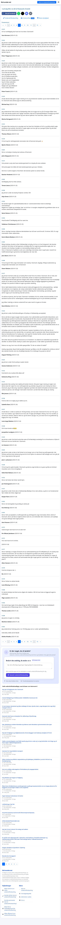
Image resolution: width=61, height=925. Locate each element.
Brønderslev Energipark (9, 856)
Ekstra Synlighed (43, 18)
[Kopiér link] (30, 13)
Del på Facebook (8, 13)
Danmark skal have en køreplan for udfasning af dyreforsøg (19, 716)
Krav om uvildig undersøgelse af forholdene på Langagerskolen (20, 769)
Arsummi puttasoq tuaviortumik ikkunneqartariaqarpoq (18, 812)
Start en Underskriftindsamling (47, 2)
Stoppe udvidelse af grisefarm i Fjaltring (13, 847)
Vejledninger (6, 886)
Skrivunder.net (6, 2)
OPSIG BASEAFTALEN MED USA (10, 821)
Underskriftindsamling (10, 18)
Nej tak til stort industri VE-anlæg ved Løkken (15, 829)
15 (37, 25)
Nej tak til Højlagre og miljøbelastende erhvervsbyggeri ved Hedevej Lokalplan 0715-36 (27, 733)
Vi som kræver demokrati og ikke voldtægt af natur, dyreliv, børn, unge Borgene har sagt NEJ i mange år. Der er (29, 707)
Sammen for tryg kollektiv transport (12, 751)
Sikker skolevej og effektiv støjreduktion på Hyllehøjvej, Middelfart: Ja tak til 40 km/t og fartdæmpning (27, 760)
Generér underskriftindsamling (18, 675)
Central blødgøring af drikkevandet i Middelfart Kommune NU (19, 698)
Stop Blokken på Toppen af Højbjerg (12, 777)
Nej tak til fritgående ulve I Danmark (12, 689)
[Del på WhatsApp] (18, 13)
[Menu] (58, 2)
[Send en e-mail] (26, 13)
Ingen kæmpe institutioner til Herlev (12, 796)
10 (27, 25)
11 (31, 25)
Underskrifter (27, 18)
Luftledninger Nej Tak (8, 804)
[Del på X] (22, 13)
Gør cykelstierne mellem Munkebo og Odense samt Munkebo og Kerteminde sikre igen (27, 724)
